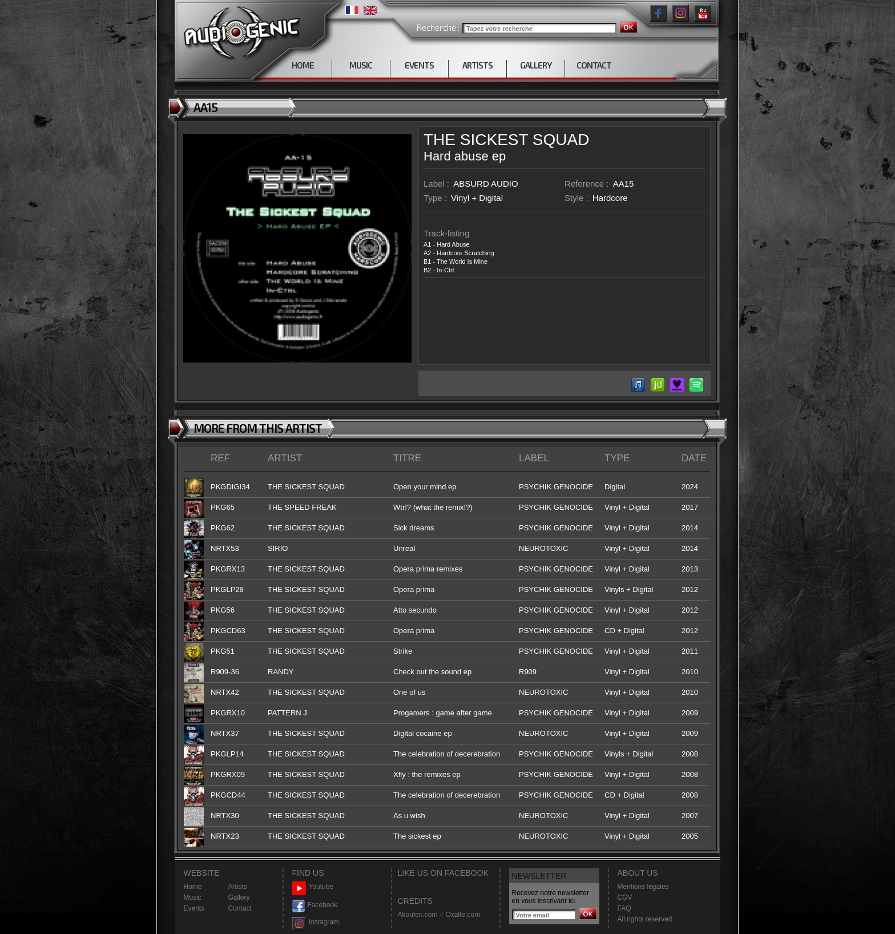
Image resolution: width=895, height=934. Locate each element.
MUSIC (360, 65)
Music (192, 897)
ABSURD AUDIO (485, 183)
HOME (303, 65)
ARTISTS (477, 65)
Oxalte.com (462, 915)
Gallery (239, 897)
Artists (237, 887)
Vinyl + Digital (477, 198)
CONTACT (593, 65)
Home (193, 887)
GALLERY (535, 65)
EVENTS (419, 65)
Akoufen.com (418, 915)
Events (194, 908)
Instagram (315, 922)
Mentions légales (643, 887)
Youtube (313, 886)
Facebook (315, 905)
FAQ (624, 908)
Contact (240, 908)
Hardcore (610, 198)
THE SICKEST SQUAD (506, 139)
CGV (625, 897)
